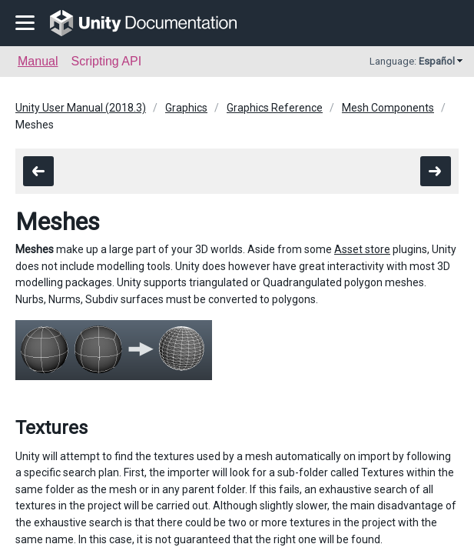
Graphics (186, 108)
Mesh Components (388, 108)
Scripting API (106, 61)
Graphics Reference (275, 108)
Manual (38, 61)
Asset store (362, 249)
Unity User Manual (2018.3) (80, 108)
